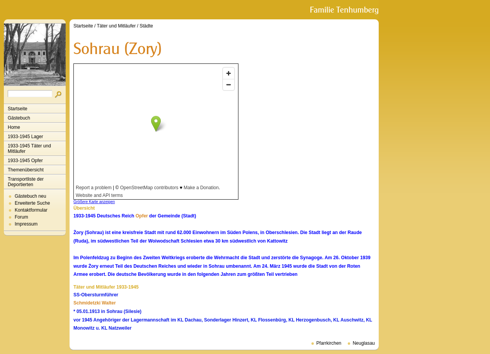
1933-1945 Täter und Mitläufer (29, 148)
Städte (146, 26)
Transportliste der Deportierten (26, 181)
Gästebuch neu (30, 196)
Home (14, 127)
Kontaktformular (31, 210)
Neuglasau (364, 343)
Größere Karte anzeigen (94, 202)
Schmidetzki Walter (94, 303)
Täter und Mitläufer (116, 26)
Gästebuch (19, 118)
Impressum (26, 224)
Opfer (142, 216)
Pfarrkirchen (329, 343)
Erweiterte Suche (32, 203)
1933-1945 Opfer (25, 160)
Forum (21, 217)
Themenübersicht (26, 170)
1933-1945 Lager (25, 136)
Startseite (17, 108)
